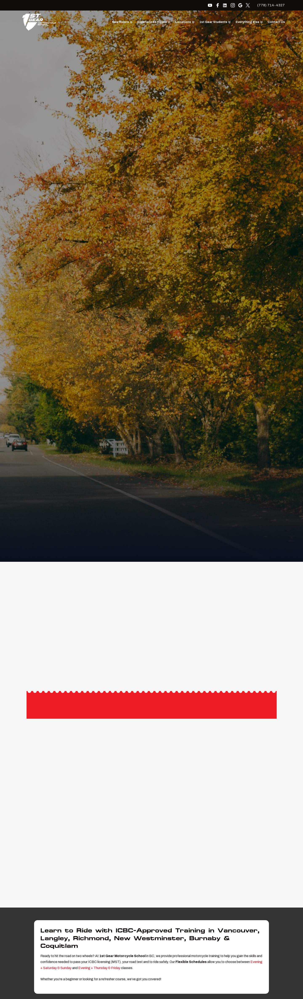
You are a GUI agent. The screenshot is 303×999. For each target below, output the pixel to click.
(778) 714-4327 (271, 5)
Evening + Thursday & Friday (99, 968)
